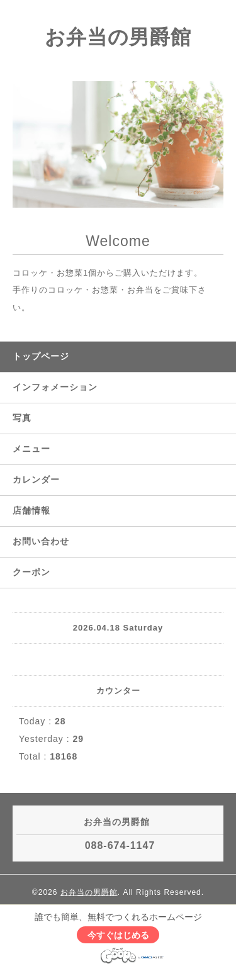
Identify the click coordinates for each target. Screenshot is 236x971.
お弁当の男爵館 (118, 37)
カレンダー (36, 479)
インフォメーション (55, 387)
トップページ (41, 356)
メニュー (31, 449)
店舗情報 (31, 510)
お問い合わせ (41, 541)
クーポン (31, 572)
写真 (22, 418)
